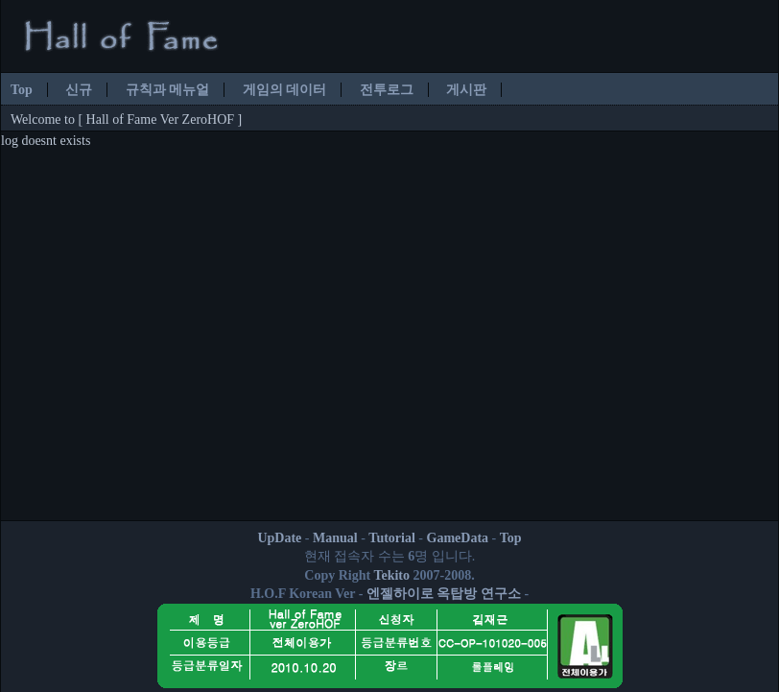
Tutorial (391, 538)
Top (22, 90)
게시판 (466, 90)
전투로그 (386, 90)
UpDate (279, 538)
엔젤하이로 (400, 593)
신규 (78, 90)
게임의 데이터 (285, 90)
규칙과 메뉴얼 (168, 90)
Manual (335, 538)
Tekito (391, 575)
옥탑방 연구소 (479, 593)
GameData (458, 538)
